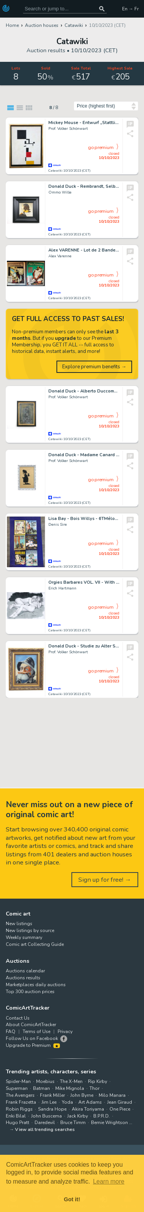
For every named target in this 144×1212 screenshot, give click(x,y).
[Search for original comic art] (65, 8)
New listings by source (30, 930)
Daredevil (45, 1122)
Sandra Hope (52, 1109)
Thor (94, 1088)
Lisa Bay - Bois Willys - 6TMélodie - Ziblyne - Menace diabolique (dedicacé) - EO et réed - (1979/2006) (83, 518)
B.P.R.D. (101, 1116)
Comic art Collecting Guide (35, 944)
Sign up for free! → (104, 879)
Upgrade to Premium (33, 1045)
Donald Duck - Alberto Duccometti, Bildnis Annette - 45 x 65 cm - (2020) (83, 391)
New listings (19, 924)
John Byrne (81, 1095)
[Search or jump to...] (102, 8)
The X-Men (71, 1081)
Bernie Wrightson (109, 1122)
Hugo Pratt (17, 1122)
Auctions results (23, 978)
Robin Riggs (19, 1109)
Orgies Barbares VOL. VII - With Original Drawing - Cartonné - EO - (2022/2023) (83, 582)
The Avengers (20, 1095)
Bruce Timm (73, 1122)
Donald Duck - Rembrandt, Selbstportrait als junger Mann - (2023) (83, 186)
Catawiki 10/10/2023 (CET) (69, 171)
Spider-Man (18, 1081)
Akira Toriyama (88, 1109)
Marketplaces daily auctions (36, 985)
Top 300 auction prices (30, 991)
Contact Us (18, 1018)
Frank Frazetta (21, 1102)
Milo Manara (112, 1095)
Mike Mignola (69, 1088)
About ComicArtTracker (31, 1025)
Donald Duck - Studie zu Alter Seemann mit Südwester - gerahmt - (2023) (83, 646)
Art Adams (90, 1102)
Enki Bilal (16, 1116)
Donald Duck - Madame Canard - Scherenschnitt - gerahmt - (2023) (83, 454)
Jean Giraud (119, 1102)
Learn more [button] (108, 1181)
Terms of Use (36, 1031)
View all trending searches (45, 1129)
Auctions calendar (25, 971)
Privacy (65, 1031)
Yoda (67, 1102)
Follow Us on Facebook (32, 1038)
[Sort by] (106, 106)
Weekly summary (24, 937)
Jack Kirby (77, 1116)
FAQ (10, 1031)
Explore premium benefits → (94, 366)
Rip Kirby (97, 1081)
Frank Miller (52, 1095)
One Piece (119, 1109)
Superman (17, 1088)
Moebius (45, 1081)
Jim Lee (48, 1102)
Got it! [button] (72, 1199)
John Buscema (46, 1116)
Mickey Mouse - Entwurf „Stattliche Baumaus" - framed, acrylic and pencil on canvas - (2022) (83, 122)
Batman (41, 1088)
